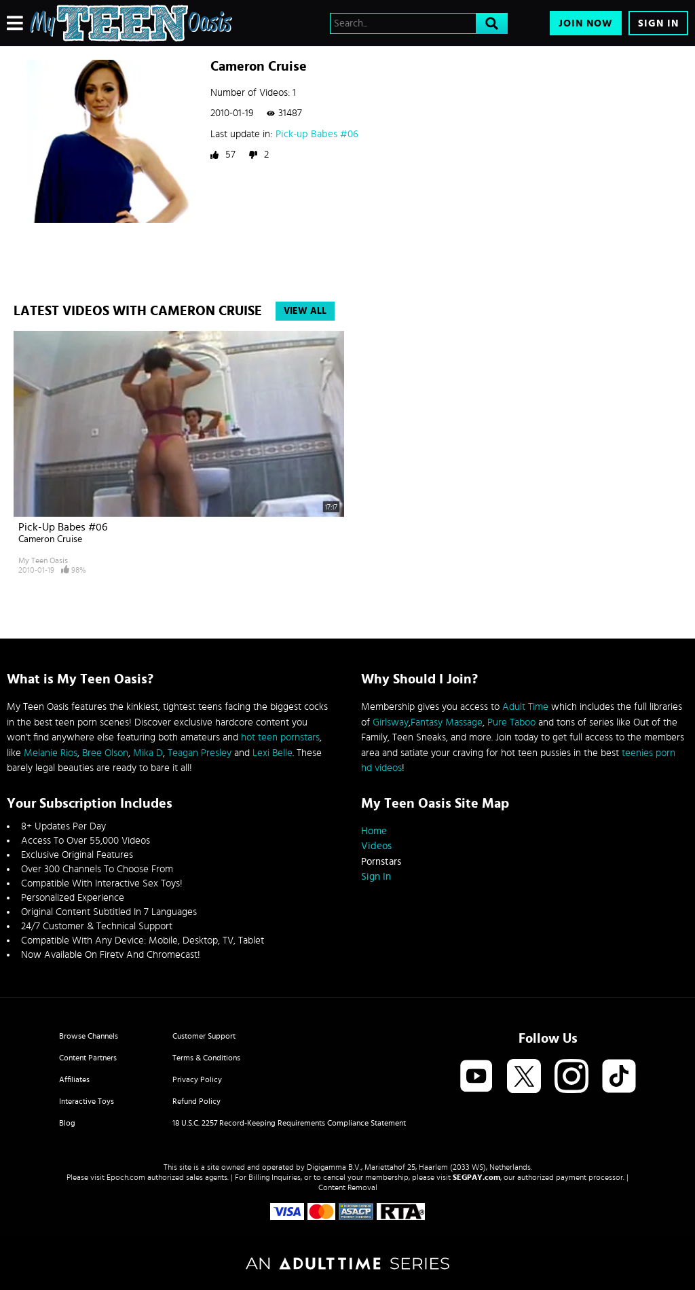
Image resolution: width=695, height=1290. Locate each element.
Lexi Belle (272, 753)
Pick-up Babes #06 (317, 134)
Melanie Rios (50, 753)
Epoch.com (126, 1177)
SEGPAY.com (476, 1177)
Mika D (148, 753)
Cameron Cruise (50, 539)
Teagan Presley (199, 753)
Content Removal (347, 1187)
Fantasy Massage (447, 722)
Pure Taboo (511, 722)
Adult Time (525, 707)
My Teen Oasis (43, 560)
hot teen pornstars (280, 737)
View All (305, 311)
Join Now (586, 23)
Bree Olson (105, 753)
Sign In (658, 23)
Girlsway (391, 722)
